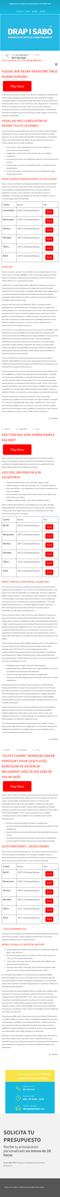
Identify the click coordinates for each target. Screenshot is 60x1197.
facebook (19, 11)
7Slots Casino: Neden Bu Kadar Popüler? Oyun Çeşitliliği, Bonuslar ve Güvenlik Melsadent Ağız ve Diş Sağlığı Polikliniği (28, 766)
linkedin (43, 11)
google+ (35, 11)
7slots (7, 429)
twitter (27, 11)
